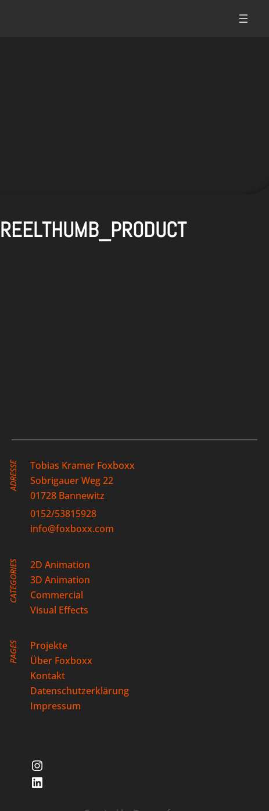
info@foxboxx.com (72, 528)
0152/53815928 (63, 513)
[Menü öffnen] (243, 19)
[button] (99, 309)
